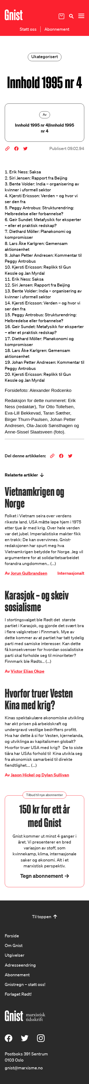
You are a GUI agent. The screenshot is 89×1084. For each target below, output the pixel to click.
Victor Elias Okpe (27, 671)
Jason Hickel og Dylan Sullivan (40, 775)
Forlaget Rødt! (18, 994)
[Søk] (71, 16)
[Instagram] (41, 1040)
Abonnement (56, 29)
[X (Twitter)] (24, 1040)
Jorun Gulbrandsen (29, 573)
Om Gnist (14, 945)
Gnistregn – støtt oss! (25, 984)
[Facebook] (8, 1040)
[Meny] (81, 16)
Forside (12, 935)
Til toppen (41, 916)
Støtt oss (28, 29)
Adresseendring (20, 965)
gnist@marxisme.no (24, 1067)
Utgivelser (14, 955)
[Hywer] (14, 14)
